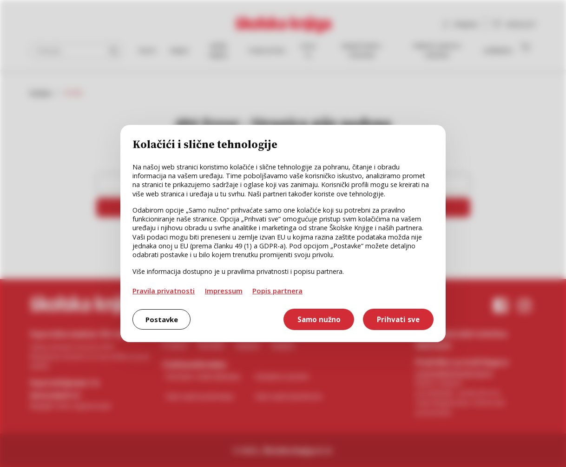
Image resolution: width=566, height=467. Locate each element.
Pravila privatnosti (163, 290)
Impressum (224, 290)
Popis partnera (277, 290)
